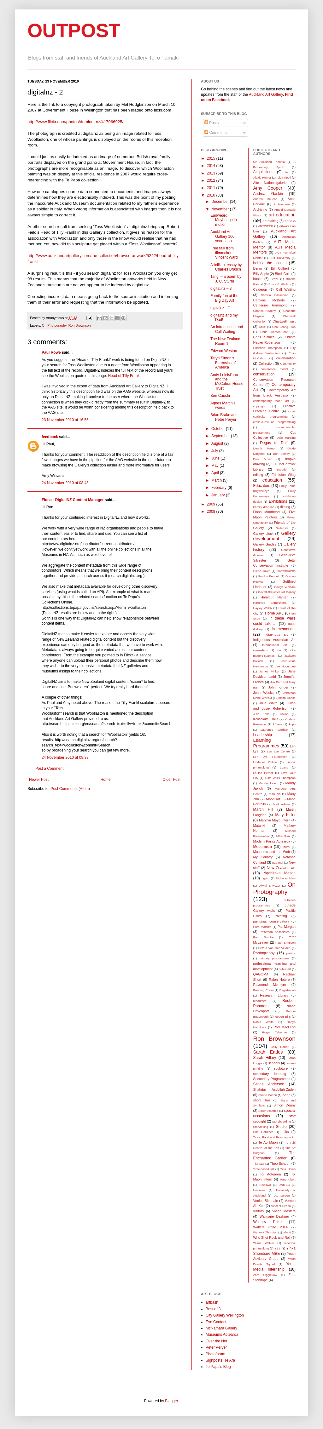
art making (270, 221)
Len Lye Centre (278, 751)
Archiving (260, 209)
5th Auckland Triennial (269, 161)
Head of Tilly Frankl (124, 376)
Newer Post (39, 779)
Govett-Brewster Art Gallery (277, 592)
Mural (286, 847)
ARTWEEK (265, 226)
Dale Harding (286, 437)
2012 (211, 180)
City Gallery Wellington (225, 1315)
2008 (211, 511)
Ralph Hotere (279, 979)
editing (258, 475)
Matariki (259, 825)
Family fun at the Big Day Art (224, 298)
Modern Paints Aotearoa (271, 841)
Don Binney (281, 453)
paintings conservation (271, 921)
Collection (266, 363)
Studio (281, 1126)
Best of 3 (213, 1309)
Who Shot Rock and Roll (272, 1237)
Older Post (171, 779)
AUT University (279, 258)
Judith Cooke (287, 698)
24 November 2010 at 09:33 (65, 757)
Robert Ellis (283, 1016)
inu (279, 650)
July (215, 451)
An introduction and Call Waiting (226, 329)
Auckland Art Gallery (266, 94)
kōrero (277, 724)
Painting (281, 916)
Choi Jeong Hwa (284, 327)
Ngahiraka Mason (279, 873)
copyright (259, 406)
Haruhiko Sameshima (270, 602)
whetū (287, 1232)
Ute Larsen (281, 1195)
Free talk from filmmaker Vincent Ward (224, 253)
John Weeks (263, 692)
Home (106, 779)
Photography (264, 953)
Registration (287, 990)
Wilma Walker (263, 1243)
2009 (211, 504)
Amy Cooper (267, 188)
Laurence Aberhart (274, 729)
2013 (211, 173)
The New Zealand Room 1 (225, 341)
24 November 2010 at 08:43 (65, 483)
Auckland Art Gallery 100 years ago (222, 236)
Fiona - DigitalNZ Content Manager (73, 500)
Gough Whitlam (285, 587)
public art (285, 969)
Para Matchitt (262, 927)
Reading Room (263, 990)
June (215, 458)
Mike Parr (283, 836)
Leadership (262, 735)
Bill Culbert (280, 268)
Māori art (273, 799)
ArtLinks (290, 221)
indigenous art (276, 634)
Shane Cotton (267, 1095)
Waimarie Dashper (274, 1216)
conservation (264, 374)
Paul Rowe (51, 352)
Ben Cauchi (220, 395)
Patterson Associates (274, 932)
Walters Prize (267, 1222)
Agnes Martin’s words (222, 405)
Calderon (260, 289)
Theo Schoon (280, 1163)
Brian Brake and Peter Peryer (224, 417)
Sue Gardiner (263, 1132)
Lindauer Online (265, 762)
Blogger (171, 1401)
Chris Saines (264, 337)
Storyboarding (281, 1121)
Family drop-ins (263, 507)
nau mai (277, 862)
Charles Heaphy (264, 310)
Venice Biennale (265, 1201)
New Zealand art (281, 868)
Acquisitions (263, 172)
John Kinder (278, 687)
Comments (215, 132)
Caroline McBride (269, 300)
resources (260, 1001)
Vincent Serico (281, 1206)
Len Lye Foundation (270, 756)
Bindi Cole (283, 274)
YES (277, 1248)
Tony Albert (288, 1179)
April (215, 473)
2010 (211, 195)
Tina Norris (288, 1169)
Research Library (274, 995)
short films (262, 1100)
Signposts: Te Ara (220, 1360)
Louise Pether (263, 773)
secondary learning (269, 1074)
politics (291, 953)
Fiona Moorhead (266, 512)
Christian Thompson (267, 348)
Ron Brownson (79, 325)
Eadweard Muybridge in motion (223, 220)
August (217, 443)
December (220, 201)
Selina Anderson (269, 1084)
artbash (212, 1302)
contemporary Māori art (271, 401)
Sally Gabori (280, 1047)
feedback (50, 437)
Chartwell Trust (284, 321)
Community (288, 363)
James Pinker (269, 671)
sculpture (281, 1068)
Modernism (262, 846)
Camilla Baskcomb (275, 295)
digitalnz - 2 (220, 308)
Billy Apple (261, 274)
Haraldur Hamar (274, 597)
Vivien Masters (284, 1211)
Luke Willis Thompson (280, 778)
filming (285, 507)
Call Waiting (286, 289)
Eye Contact (216, 1322)
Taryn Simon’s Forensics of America (223, 362)
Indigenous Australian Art (274, 640)
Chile (262, 327)
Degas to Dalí (273, 443)
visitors (258, 1211)
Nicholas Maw (286, 878)
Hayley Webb (262, 608)
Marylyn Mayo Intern (274, 820)
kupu (292, 724)
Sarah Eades (268, 1052)
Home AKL (274, 613)
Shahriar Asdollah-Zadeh (274, 1089)
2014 (211, 165)
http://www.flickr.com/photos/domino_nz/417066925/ (75, 121)
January (218, 495)
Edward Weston (223, 351)
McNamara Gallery (221, 1328)
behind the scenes (270, 263)
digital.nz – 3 (221, 288)
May (215, 465)
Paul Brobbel (263, 937)
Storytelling (260, 1127)
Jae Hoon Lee (285, 666)
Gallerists (282, 528)
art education (282, 214)
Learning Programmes (266, 743)
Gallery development (274, 536)
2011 (211, 188)
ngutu (265, 878)
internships (260, 650)
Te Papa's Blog (218, 1366)
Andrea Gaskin (268, 193)
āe (287, 172)
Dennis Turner (264, 448)
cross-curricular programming (274, 422)
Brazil (274, 279)
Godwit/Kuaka (286, 571)
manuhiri (275, 794)
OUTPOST (73, 30)
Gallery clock (263, 533)
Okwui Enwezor (269, 885)
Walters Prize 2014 (270, 1227)
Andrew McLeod (265, 199)
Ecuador (282, 469)
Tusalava (265, 1184)
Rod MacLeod (284, 1027)
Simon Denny (284, 1105)
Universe (259, 1190)
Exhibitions (278, 501)
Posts (211, 123)
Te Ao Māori (268, 1142)
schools (274, 1063)
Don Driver (262, 459)
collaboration (286, 358)
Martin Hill (263, 809)
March (217, 480)
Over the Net (216, 1341)
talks (285, 1132)
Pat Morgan (287, 927)
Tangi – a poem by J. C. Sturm (225, 278)
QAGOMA (261, 974)
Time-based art (263, 1169)
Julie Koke (261, 714)
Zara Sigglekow (265, 1275)
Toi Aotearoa (270, 1174)
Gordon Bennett (269, 576)
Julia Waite (268, 703)
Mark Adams (282, 804)
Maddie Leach (268, 783)
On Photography (54, 325)
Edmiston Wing (284, 475)
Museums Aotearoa (222, 1334)
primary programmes (274, 958)
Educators (261, 485)
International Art (274, 645)
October (218, 428)
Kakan (284, 714)
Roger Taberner (274, 1032)
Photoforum (215, 1354)
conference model (274, 369)
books (257, 279)
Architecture (281, 204)
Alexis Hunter (262, 177)
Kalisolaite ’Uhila (266, 719)
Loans (284, 767)
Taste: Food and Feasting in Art (274, 1137)
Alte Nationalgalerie (270, 183)
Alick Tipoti (284, 177)
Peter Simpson (285, 942)
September (221, 436)
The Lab (259, 1163)
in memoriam (284, 629)
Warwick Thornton (265, 1232)
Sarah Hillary (264, 1057)
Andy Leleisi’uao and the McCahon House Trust (226, 382)
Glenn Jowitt (261, 571)
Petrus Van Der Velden (274, 948)
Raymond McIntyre (269, 984)
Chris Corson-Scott (274, 332)
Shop (286, 1095)
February (219, 487)
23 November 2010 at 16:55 (65, 420)
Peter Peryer (216, 1347)
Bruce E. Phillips (279, 284)
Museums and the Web (271, 852)
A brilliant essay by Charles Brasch (226, 267)
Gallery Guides (264, 544)
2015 (211, 158)
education (272, 480)
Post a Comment (49, 768)
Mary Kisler (285, 815)
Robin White (263, 1022)
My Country (263, 857)
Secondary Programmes (271, 1079)
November (220, 209)
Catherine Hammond (270, 305)
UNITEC (284, 1184)
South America (268, 1110)
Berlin (257, 268)
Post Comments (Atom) (70, 788)
